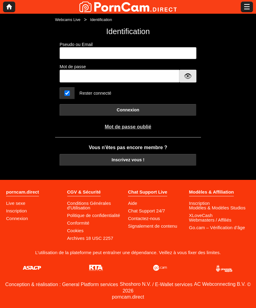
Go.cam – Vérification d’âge (217, 227)
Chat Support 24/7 (146, 210)
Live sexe (15, 203)
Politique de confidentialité (93, 215)
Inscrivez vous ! (128, 159)
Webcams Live (68, 19)
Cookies (75, 230)
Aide (132, 203)
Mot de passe (73, 66)
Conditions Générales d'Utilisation (89, 205)
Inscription (16, 210)
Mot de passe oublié (128, 126)
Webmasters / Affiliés (210, 219)
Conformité (78, 223)
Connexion (128, 109)
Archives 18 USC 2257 (90, 238)
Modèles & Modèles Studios (217, 207)
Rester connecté (95, 93)
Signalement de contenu (152, 226)
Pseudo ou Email (128, 50)
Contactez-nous (144, 218)
